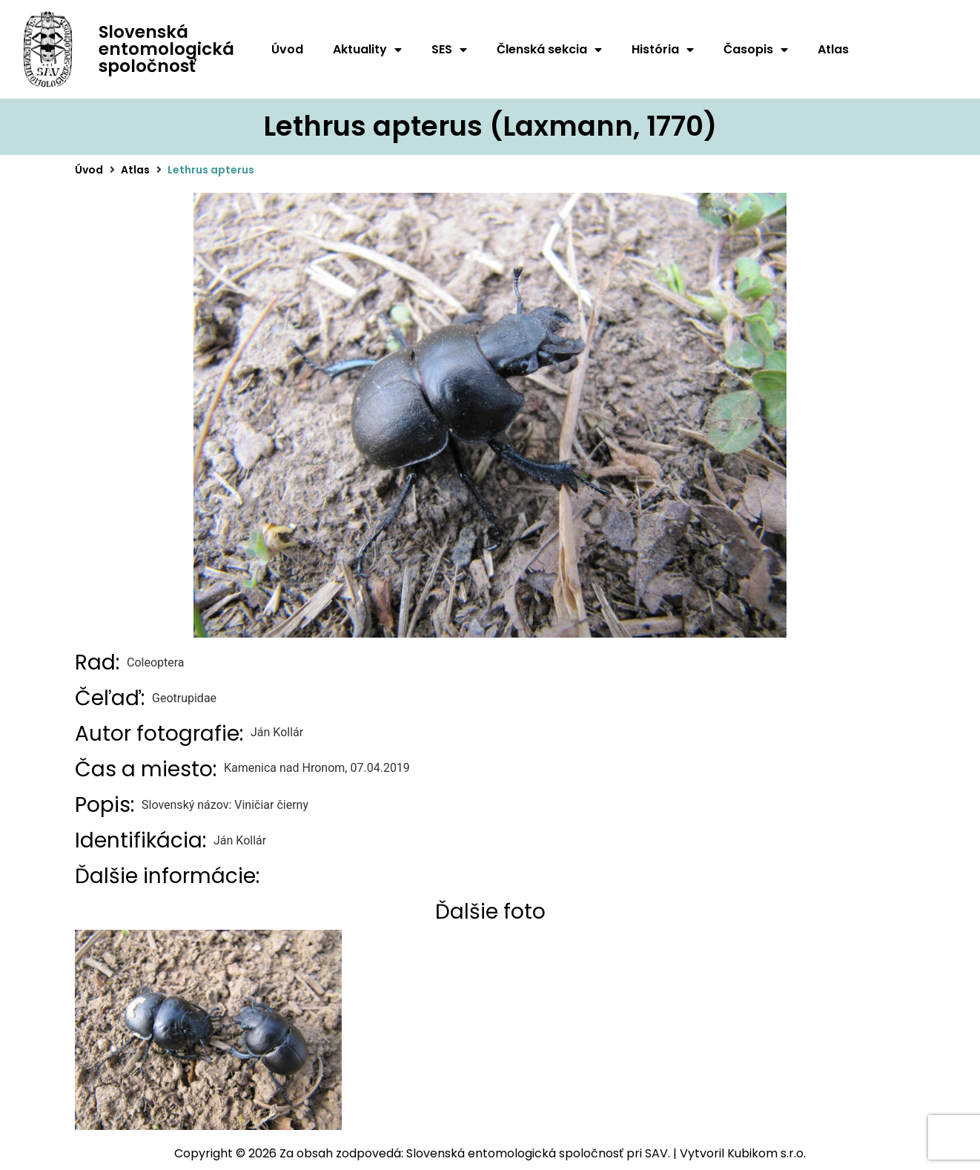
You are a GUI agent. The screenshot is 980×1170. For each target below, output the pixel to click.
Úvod (287, 49)
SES (449, 49)
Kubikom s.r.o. (766, 1153)
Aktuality (367, 49)
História (663, 49)
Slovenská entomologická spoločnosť (166, 49)
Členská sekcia (549, 49)
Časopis (756, 49)
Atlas (833, 49)
